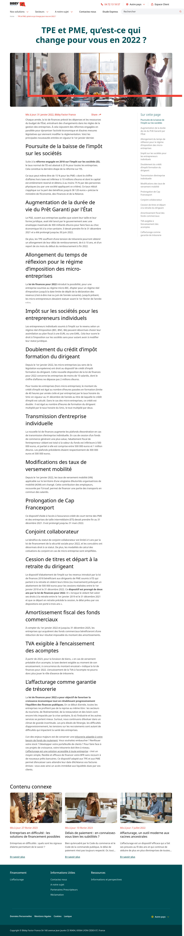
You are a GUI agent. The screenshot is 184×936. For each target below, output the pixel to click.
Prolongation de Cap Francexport (150, 193)
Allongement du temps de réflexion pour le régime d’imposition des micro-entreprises (153, 144)
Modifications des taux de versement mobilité (153, 185)
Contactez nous (87, 11)
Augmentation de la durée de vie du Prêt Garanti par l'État (153, 131)
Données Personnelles (21, 916)
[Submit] (180, 11)
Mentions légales (42, 916)
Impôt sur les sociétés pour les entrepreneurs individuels (153, 156)
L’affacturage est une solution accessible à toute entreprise (56, 751)
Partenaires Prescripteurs (64, 889)
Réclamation (57, 894)
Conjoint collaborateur (151, 199)
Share (96, 114)
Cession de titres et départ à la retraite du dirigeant (153, 206)
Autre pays (135, 4)
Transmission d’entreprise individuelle (153, 177)
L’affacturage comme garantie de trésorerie (151, 234)
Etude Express (110, 11)
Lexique (68, 916)
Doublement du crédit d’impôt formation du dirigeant (151, 167)
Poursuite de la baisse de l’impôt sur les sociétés (152, 121)
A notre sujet (57, 884)
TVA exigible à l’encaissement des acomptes (149, 224)
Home (12, 16)
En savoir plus (17, 856)
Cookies (57, 916)
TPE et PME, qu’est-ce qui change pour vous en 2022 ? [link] (37, 16)
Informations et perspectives (106, 879)
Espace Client (160, 4)
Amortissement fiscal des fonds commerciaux (152, 214)
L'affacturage (17, 879)
